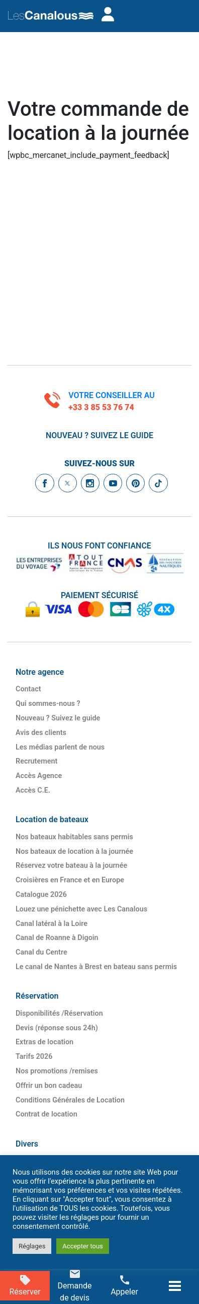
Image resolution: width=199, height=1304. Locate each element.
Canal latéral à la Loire (51, 923)
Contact (28, 689)
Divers (27, 1144)
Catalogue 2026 (41, 894)
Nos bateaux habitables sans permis (74, 837)
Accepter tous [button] (82, 1246)
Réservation (37, 996)
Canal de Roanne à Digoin (57, 938)
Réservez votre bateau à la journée (71, 865)
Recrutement (36, 761)
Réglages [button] (32, 1246)
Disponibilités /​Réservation (59, 1013)
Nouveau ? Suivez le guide (99, 435)
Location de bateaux (52, 819)
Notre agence (40, 672)
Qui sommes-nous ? (48, 703)
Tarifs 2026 (34, 1056)
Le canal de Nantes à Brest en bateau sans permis (96, 967)
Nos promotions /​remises (57, 1071)
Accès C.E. (33, 790)
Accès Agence (39, 776)
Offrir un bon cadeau (49, 1085)
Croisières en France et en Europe (70, 880)
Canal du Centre (41, 952)
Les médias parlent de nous (60, 747)
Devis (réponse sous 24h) (57, 1028)
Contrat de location (46, 1114)
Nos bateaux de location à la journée (74, 851)
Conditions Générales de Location (70, 1100)
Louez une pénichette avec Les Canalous (81, 909)
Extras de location (44, 1042)
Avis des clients (41, 732)
